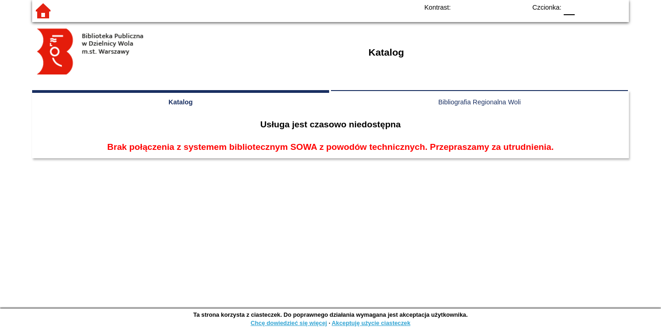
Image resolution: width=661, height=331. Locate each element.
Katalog (180, 102)
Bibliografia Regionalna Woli (479, 102)
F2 (606, 7)
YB (498, 7)
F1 (585, 7)
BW (480, 7)
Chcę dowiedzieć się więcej (289, 323)
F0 (569, 7)
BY (516, 7)
